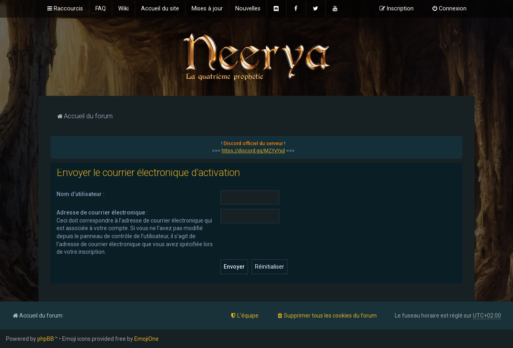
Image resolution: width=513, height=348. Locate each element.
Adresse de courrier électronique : (102, 212)
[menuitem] (100, 8)
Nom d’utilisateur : (81, 194)
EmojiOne (146, 339)
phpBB (45, 339)
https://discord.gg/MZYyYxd (253, 151)
